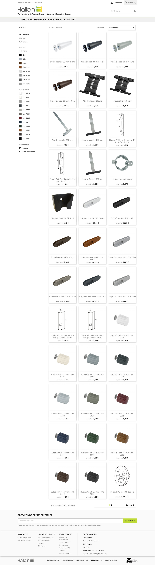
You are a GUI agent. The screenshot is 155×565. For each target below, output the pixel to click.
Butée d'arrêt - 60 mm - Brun (62, 101)
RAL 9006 (26, 101)
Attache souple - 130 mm (92, 140)
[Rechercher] (123, 11)
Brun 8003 (26, 67)
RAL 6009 (26, 126)
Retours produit (64, 542)
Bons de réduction (65, 553)
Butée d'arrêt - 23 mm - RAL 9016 (122, 336)
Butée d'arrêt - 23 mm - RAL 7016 (122, 375)
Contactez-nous (43, 540)
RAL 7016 (26, 106)
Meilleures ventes (24, 540)
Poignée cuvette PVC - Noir (122, 218)
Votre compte (65, 534)
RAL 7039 (26, 114)
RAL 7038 (26, 110)
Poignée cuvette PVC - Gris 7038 (122, 257)
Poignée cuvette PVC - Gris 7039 (62, 296)
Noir (24, 55)
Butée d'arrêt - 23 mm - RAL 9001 (62, 375)
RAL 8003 (26, 130)
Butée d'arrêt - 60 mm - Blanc (62, 62)
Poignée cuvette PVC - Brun (62, 257)
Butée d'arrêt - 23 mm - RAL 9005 (92, 493)
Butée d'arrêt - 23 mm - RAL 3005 (122, 414)
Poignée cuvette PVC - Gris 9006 (122, 296)
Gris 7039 (26, 75)
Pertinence (121, 27)
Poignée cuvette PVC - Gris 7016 (92, 296)
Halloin (24, 42)
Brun (24, 63)
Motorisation (55, 19)
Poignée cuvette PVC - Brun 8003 (92, 258)
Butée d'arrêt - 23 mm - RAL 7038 (62, 414)
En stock (25, 148)
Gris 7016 (26, 80)
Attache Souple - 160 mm (92, 179)
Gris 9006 (26, 84)
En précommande (28, 152)
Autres (22, 27)
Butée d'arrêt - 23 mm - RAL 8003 (122, 453)
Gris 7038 (26, 71)
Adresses (62, 551)
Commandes (40, 19)
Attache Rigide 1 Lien (122, 101)
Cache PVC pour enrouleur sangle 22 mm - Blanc (62, 336)
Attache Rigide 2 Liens (92, 101)
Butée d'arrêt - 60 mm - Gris (122, 62)
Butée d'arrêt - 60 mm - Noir (92, 62)
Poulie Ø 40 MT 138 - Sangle (122, 492)
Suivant (130, 505)
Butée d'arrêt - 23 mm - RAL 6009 (92, 453)
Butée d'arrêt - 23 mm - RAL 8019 (62, 493)
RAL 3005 (26, 118)
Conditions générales (46, 537)
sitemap (41, 543)
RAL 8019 (26, 134)
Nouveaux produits (25, 537)
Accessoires (69, 19)
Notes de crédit (64, 548)
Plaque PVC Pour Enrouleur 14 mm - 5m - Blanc (122, 141)
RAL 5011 (26, 122)
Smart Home (26, 19)
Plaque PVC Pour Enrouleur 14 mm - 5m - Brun (62, 180)
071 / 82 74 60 (94, 560)
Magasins (41, 546)
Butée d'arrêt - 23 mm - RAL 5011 (62, 453)
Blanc (24, 51)
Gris (24, 59)
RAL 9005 (26, 139)
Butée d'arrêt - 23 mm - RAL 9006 (92, 375)
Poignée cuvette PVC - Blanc (92, 218)
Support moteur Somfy (122, 179)
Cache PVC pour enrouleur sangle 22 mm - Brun (92, 336)
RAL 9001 (26, 97)
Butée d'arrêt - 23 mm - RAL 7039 (92, 414)
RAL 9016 (26, 93)
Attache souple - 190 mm (62, 140)
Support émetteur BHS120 (62, 218)
